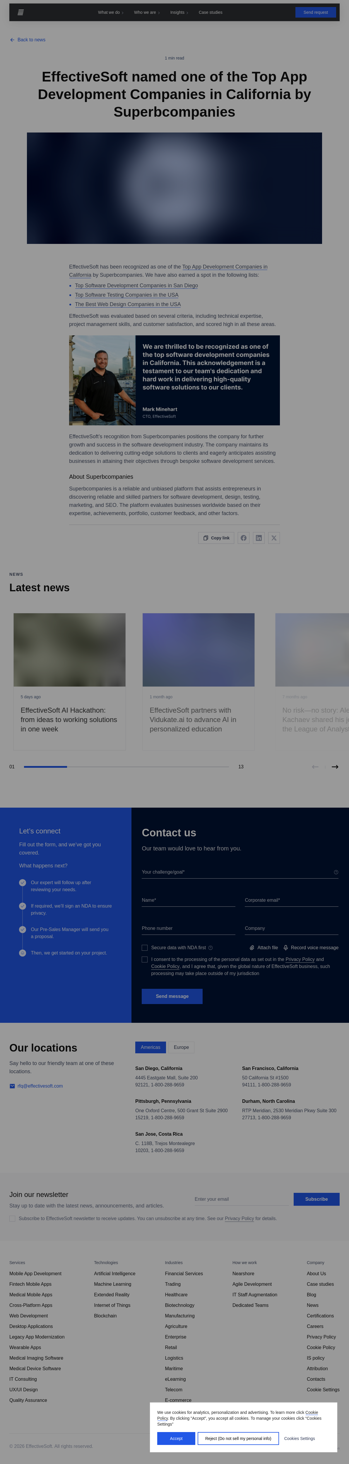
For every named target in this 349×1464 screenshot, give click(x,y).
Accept (176, 1438)
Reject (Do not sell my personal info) (238, 1438)
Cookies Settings (299, 1438)
